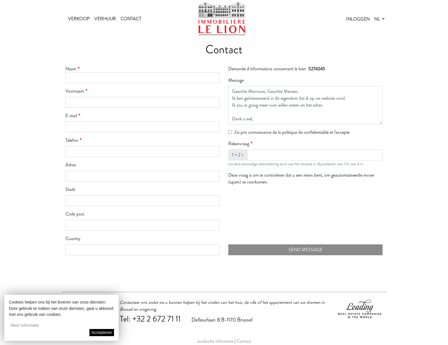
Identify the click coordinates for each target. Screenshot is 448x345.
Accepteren (101, 332)
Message (236, 80)
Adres (70, 164)
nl (377, 19)
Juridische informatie (215, 341)
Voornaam (74, 91)
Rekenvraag (238, 143)
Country (72, 238)
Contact (131, 18)
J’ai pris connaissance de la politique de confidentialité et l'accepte (291, 132)
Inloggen (358, 19)
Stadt (70, 189)
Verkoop (79, 18)
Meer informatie (25, 325)
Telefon (71, 140)
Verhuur (105, 18)
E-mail (71, 115)
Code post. (75, 214)
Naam (70, 68)
